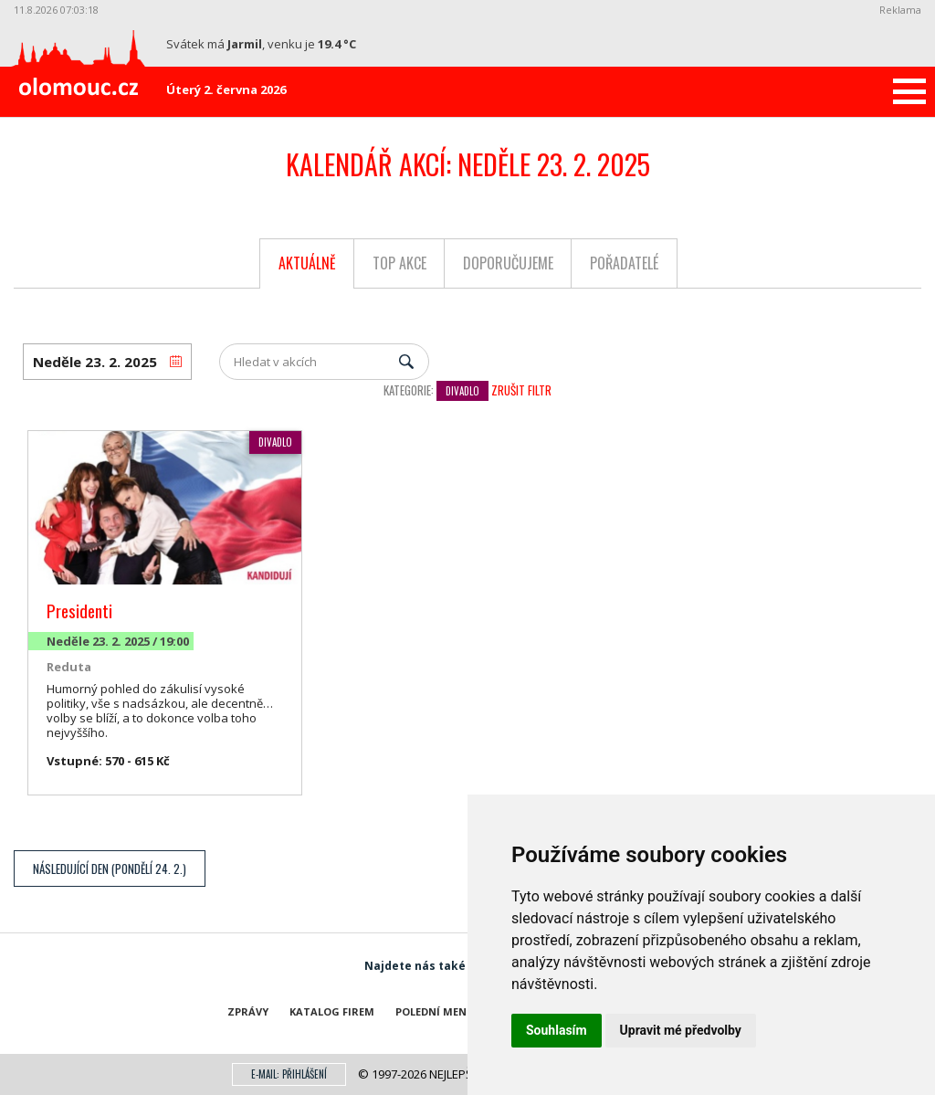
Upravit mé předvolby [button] (680, 1030)
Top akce (399, 263)
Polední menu (435, 1011)
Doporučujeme (508, 263)
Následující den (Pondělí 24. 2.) (109, 868)
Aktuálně (307, 263)
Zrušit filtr (521, 390)
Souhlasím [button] (556, 1030)
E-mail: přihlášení (289, 1074)
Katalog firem (331, 1011)
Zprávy (247, 1011)
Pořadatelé (624, 263)
